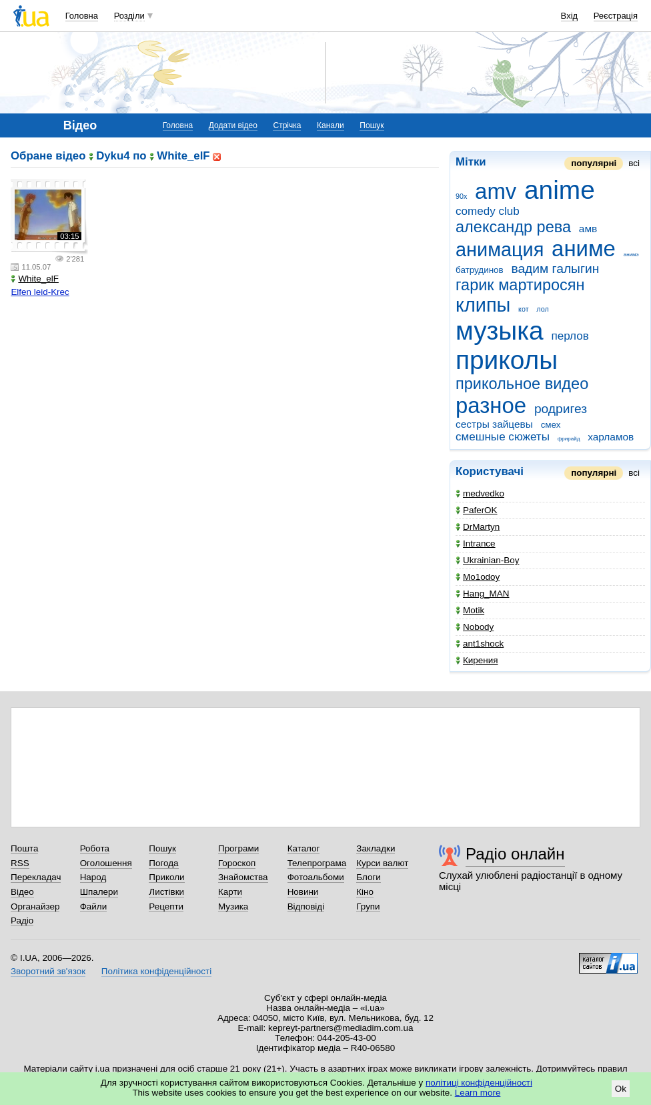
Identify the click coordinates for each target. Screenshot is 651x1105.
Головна (81, 16)
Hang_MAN (482, 594)
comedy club (488, 211)
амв (588, 228)
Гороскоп (236, 863)
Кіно (365, 892)
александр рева (513, 227)
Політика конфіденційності (156, 971)
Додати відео (233, 125)
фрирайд (569, 439)
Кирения (477, 660)
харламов (611, 436)
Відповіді (306, 906)
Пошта (24, 848)
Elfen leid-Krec (40, 292)
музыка (500, 330)
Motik (470, 610)
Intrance (476, 543)
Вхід (569, 16)
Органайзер (35, 906)
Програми (238, 848)
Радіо (22, 920)
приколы (507, 360)
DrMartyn (478, 527)
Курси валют (382, 863)
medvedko (480, 493)
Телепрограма (317, 863)
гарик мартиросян (520, 285)
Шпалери (99, 892)
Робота (94, 848)
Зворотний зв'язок (48, 971)
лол (542, 309)
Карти (230, 892)
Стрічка (287, 125)
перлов (569, 336)
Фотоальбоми (315, 877)
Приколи (166, 877)
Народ (93, 877)
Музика (233, 906)
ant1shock (480, 644)
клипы (483, 305)
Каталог (303, 848)
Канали (330, 125)
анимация (500, 249)
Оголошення (106, 863)
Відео (22, 892)
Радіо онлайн (515, 854)
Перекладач (36, 877)
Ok (620, 1089)
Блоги (368, 877)
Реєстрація (616, 16)
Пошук (372, 125)
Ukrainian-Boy (487, 560)
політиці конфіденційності (479, 1083)
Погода (163, 863)
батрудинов (480, 270)
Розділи (129, 16)
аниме (584, 248)
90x (461, 196)
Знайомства (243, 877)
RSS (20, 863)
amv (495, 191)
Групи (368, 906)
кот (523, 309)
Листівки (166, 892)
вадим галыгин (555, 269)
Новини (303, 892)
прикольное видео (522, 383)
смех (551, 425)
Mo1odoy (478, 577)
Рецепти (166, 906)
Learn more (478, 1093)
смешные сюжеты (503, 436)
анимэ (631, 255)
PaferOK (477, 510)
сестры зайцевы (494, 424)
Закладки (375, 848)
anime (559, 189)
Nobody (475, 627)
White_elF (35, 279)
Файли (93, 906)
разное (491, 405)
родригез (560, 409)
